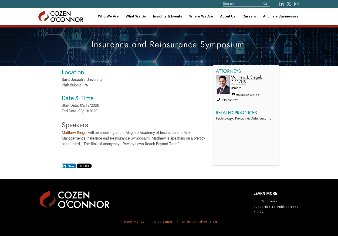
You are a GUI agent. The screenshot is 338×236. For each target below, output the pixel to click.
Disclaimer (163, 221)
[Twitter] (289, 4)
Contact (260, 212)
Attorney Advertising (199, 221)
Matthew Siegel (75, 132)
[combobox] (168, 16)
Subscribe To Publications (276, 207)
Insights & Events (167, 16)
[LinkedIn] (281, 4)
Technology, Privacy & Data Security (243, 118)
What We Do (136, 16)
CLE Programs (265, 201)
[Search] (265, 3)
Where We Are (201, 16)
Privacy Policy (133, 221)
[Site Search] (246, 3)
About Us (228, 16)
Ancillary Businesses (280, 16)
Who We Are (108, 16)
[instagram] (296, 4)
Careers (249, 16)
